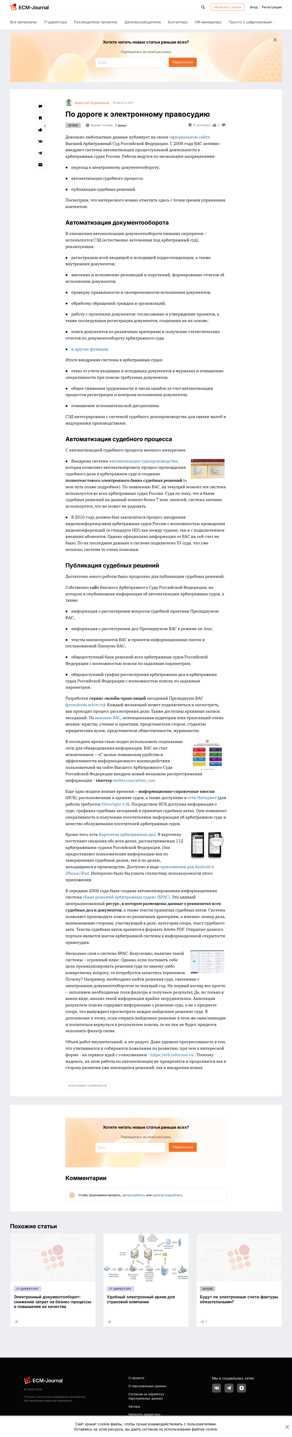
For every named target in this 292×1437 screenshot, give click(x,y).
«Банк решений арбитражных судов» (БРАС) (126, 897)
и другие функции (89, 349)
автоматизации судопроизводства (143, 461)
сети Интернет (202, 797)
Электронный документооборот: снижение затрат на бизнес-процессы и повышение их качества (52, 1302)
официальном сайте (189, 137)
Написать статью (227, 7)
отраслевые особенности (87, 1085)
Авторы (134, 1406)
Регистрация (272, 7)
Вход (254, 7)
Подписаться (183, 62)
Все (23, 22)
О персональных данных (147, 1386)
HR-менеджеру (208, 22)
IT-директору (55, 22)
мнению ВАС (108, 717)
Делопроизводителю (142, 22)
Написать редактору (144, 1414)
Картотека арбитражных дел (127, 834)
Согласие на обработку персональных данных (146, 1396)
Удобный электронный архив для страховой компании (141, 1299)
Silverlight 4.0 (114, 804)
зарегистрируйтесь (167, 1195)
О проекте (136, 1378)
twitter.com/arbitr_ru (133, 780)
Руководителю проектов (95, 22)
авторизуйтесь (133, 1195)
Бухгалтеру (178, 22)
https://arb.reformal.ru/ (172, 1054)
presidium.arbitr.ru (85, 704)
